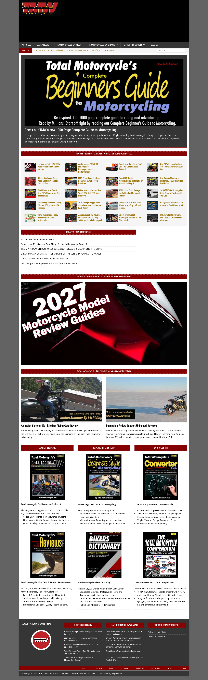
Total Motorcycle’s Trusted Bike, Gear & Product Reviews (104, 371)
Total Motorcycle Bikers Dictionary (94, 582)
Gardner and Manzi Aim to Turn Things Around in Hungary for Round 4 (54, 244)
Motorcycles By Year (69, 44)
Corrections (139, 668)
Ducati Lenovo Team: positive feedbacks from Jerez (45, 258)
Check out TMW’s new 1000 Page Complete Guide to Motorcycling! (71, 130)
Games (154, 44)
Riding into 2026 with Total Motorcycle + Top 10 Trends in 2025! (130, 205)
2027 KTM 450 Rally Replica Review (37, 239)
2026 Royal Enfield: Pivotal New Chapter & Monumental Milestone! (171, 217)
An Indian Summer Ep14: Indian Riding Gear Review (49, 425)
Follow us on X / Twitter (158, 632)
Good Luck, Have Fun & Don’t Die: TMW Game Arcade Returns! (130, 167)
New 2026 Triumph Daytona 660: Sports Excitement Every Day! (171, 167)
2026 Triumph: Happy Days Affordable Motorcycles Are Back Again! (89, 205)
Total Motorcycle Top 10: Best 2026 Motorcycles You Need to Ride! (49, 193)
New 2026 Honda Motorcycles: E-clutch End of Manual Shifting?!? (131, 181)
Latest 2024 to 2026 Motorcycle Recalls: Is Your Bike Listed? (130, 217)
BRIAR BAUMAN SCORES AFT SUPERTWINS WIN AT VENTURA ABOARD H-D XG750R (61, 253)
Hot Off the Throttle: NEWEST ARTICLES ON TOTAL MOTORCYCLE (104, 154)
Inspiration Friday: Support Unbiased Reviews (131, 425)
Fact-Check (155, 668)
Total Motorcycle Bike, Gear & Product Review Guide (45, 582)
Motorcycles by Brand (102, 44)
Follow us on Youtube (157, 636)
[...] (79, 141)
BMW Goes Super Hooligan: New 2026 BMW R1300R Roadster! (89, 181)
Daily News (43, 44)
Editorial (124, 668)
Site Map (182, 668)
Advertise (86, 668)
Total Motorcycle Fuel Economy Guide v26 (41, 504)
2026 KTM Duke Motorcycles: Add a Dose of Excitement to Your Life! (171, 193)
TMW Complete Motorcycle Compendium (153, 582)
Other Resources (132, 44)
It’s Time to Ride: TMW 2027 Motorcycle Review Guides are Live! (49, 167)
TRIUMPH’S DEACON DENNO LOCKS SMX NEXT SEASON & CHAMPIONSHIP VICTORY (61, 248)
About (99, 668)
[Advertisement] (126, 21)
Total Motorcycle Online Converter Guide (153, 504)
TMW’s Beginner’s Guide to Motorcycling (97, 504)
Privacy (111, 668)
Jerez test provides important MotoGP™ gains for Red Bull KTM (50, 263)
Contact (169, 668)
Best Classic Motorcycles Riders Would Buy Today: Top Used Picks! (171, 181)
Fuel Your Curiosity (83, 625)
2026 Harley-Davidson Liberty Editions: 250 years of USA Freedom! (49, 205)
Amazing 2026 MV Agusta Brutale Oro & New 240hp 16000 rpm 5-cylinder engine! (90, 217)
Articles (26, 44)
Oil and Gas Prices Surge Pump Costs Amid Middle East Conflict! (48, 181)
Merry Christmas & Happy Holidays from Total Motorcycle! (48, 217)
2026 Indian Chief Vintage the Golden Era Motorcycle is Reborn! (130, 193)
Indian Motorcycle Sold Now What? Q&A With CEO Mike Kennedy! (89, 193)
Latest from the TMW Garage (125, 625)
